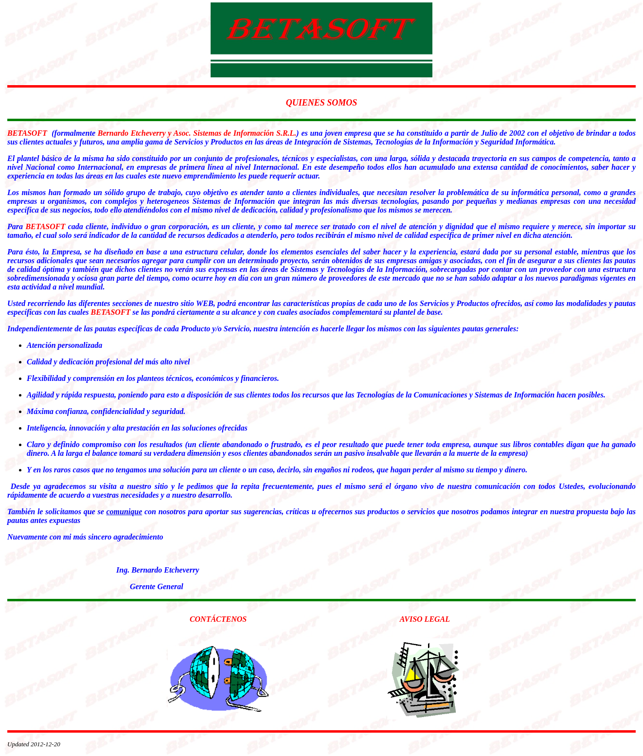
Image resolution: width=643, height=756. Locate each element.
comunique (124, 511)
